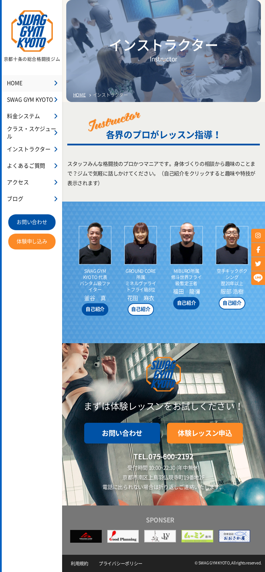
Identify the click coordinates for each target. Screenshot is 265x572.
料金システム (22, 116)
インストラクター (27, 149)
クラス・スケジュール (32, 133)
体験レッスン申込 (205, 433)
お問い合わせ (32, 222)
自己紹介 (95, 309)
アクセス (17, 182)
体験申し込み (32, 241)
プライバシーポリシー (121, 563)
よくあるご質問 (24, 166)
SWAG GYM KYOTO (28, 100)
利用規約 (79, 563)
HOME (14, 83)
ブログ (14, 199)
